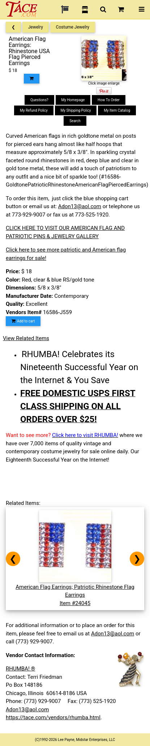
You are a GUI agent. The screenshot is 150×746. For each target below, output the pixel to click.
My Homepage (73, 100)
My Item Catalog (117, 110)
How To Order (109, 100)
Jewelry (35, 27)
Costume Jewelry (72, 27)
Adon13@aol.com (79, 206)
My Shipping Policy (76, 110)
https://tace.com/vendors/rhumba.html (53, 717)
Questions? (39, 100)
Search (75, 121)
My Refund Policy (34, 110)
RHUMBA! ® (20, 668)
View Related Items (26, 338)
